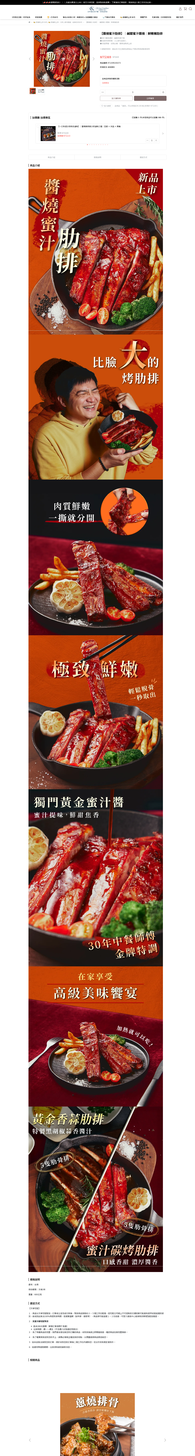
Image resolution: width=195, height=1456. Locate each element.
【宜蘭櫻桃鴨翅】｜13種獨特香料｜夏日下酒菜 (147, 1396)
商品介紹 (51, 157)
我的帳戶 (96, 1421)
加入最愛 (106, 106)
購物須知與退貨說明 (101, 1436)
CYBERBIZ (93, 1449)
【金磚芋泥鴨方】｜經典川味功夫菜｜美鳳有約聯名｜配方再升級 (80, 1396)
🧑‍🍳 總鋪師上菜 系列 (127, 17)
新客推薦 (38, 17)
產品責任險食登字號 (101, 1440)
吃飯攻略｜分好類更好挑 (161, 17)
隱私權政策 (97, 1432)
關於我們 (96, 1425)
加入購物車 (116, 98)
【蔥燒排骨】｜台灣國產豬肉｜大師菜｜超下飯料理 (46, 1396)
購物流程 (96, 1428)
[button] (93, 58)
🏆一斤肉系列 (52, 17)
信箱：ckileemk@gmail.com (72, 1431)
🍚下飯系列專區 (109, 17)
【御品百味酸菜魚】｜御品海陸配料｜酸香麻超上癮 (113, 1396)
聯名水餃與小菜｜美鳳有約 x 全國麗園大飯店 (80, 17)
